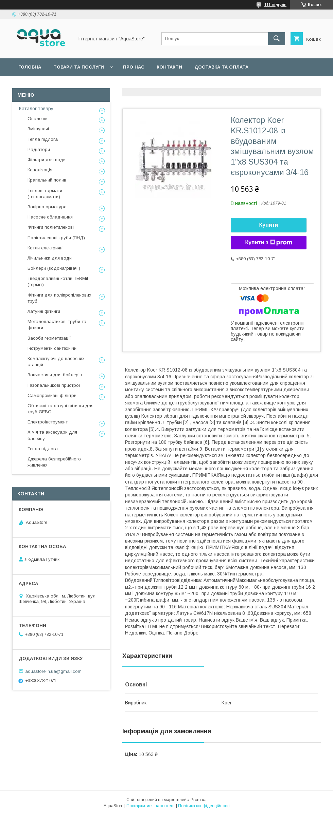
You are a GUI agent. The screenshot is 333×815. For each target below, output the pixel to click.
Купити (268, 225)
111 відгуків (275, 4)
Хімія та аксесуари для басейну (52, 435)
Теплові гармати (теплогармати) (45, 193)
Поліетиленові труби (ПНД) (56, 237)
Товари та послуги (78, 67)
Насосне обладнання (50, 217)
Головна (29, 67)
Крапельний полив (47, 180)
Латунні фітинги (44, 311)
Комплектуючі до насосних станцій (56, 361)
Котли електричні (46, 247)
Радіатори (39, 149)
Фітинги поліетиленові (51, 227)
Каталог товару (36, 108)
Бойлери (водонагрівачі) (54, 268)
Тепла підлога (43, 139)
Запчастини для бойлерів (55, 374)
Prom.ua (199, 799)
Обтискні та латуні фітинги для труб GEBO (60, 408)
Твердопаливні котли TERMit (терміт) (58, 281)
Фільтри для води (47, 159)
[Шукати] (276, 38)
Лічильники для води (50, 258)
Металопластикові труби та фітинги (57, 324)
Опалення (38, 118)
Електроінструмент (48, 421)
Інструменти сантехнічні (52, 348)
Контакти (169, 67)
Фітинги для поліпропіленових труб (59, 298)
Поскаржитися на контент (150, 805)
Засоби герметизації (49, 338)
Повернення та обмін (47, 84)
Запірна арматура (47, 206)
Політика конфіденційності (204, 805)
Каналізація (40, 169)
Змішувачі (38, 128)
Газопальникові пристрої (54, 385)
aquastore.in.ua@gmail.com (53, 671)
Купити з (268, 243)
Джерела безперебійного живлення (54, 462)
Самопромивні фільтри (52, 395)
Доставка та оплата (221, 67)
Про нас (133, 67)
